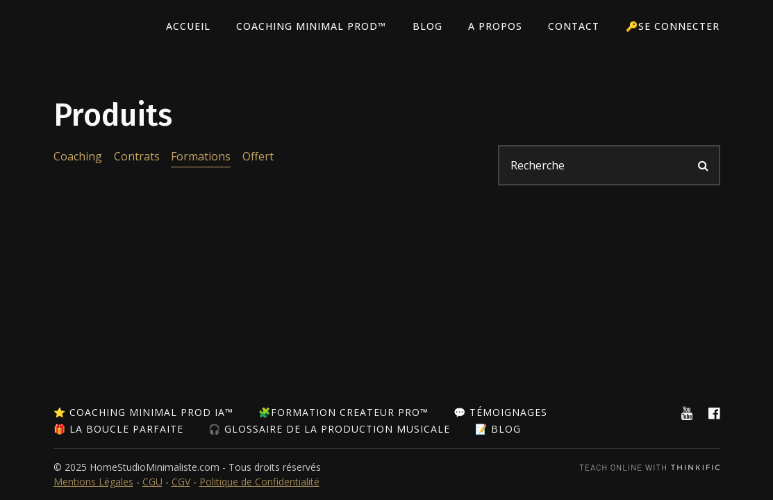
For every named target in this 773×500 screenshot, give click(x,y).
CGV (181, 481)
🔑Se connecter (673, 26)
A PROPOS (498, 26)
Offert (256, 156)
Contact (575, 26)
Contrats (136, 156)
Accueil (194, 26)
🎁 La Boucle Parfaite (118, 428)
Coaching (77, 156)
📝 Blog (498, 428)
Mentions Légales (93, 481)
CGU (152, 481)
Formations (200, 156)
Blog (431, 26)
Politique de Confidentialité (259, 481)
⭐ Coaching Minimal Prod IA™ (143, 412)
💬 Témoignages (500, 412)
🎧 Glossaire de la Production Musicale (329, 428)
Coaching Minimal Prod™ (316, 26)
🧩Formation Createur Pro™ (343, 412)
